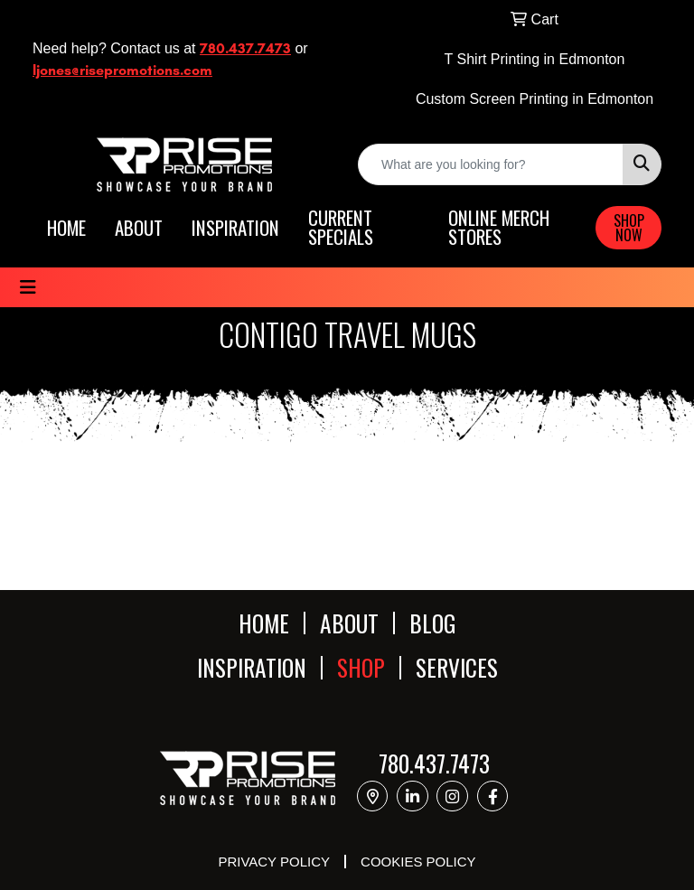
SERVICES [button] (457, 667)
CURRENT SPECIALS (340, 228)
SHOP (361, 667)
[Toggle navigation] (28, 287)
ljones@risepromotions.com (122, 70)
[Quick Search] (491, 164)
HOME (66, 228)
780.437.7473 (245, 48)
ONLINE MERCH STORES (498, 228)
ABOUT (139, 228)
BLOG (432, 623)
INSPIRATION (235, 228)
